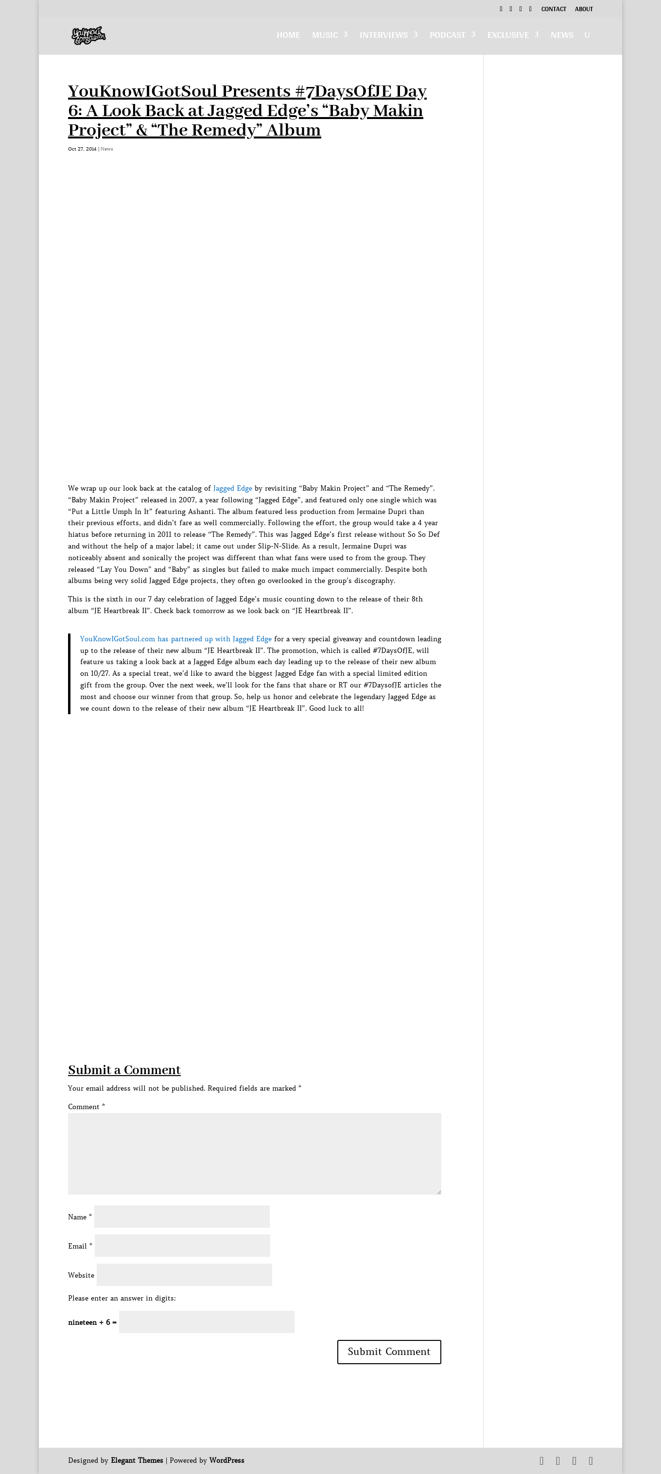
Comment (86, 1106)
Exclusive (508, 37)
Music (325, 37)
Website (81, 1275)
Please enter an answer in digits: (122, 1298)
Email (80, 1246)
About (584, 10)
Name (80, 1217)
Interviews (384, 37)
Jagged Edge (232, 488)
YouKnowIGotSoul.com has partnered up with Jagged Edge (176, 638)
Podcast (448, 37)
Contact (553, 10)
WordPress (226, 1460)
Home (288, 37)
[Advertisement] (245, 993)
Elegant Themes (137, 1460)
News (562, 37)
